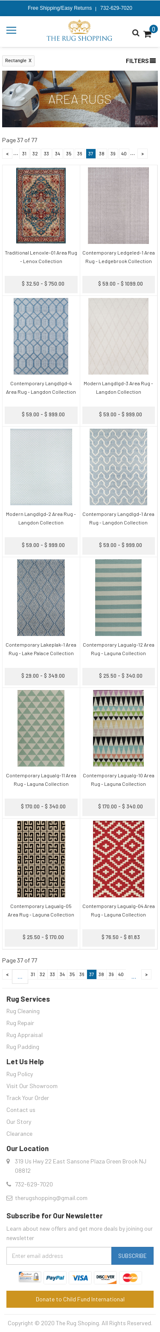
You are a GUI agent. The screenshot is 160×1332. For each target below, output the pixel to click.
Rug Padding (22, 1046)
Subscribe (132, 1255)
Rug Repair (20, 1022)
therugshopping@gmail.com (51, 1197)
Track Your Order (27, 1097)
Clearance (19, 1133)
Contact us (20, 1109)
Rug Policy (19, 1073)
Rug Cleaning (23, 1010)
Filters (141, 60)
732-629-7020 (116, 8)
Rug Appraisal (24, 1034)
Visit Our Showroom (32, 1085)
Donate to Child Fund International (80, 1299)
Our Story (18, 1121)
